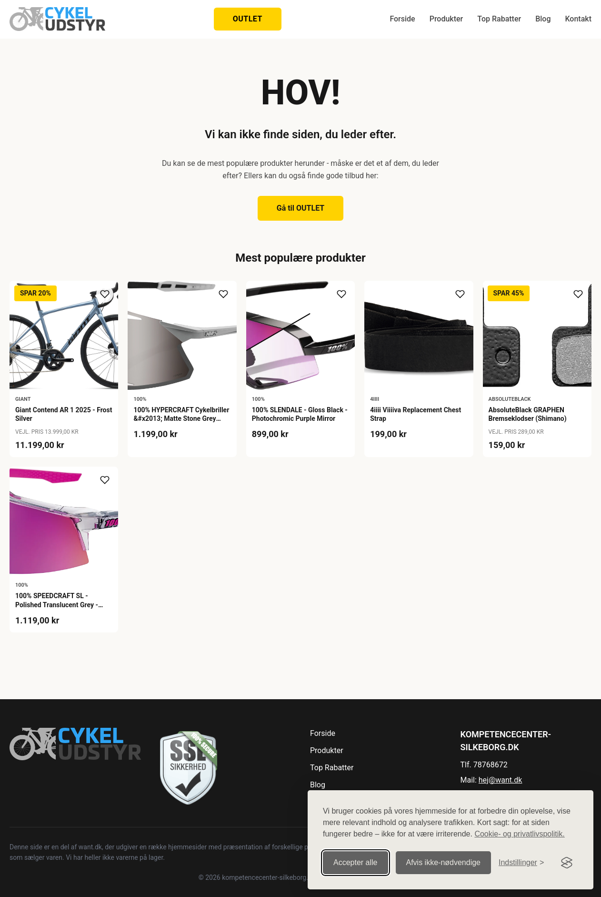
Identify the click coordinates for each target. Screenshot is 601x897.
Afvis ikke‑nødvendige (443, 862)
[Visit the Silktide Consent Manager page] (566, 862)
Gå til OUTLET (301, 208)
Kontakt (578, 18)
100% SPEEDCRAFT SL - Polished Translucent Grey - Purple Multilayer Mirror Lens (59, 604)
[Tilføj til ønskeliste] (104, 294)
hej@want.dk (500, 780)
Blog (543, 18)
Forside (402, 18)
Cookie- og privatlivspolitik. (519, 834)
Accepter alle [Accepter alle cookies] (355, 862)
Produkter (446, 18)
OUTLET (247, 18)
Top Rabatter (499, 18)
